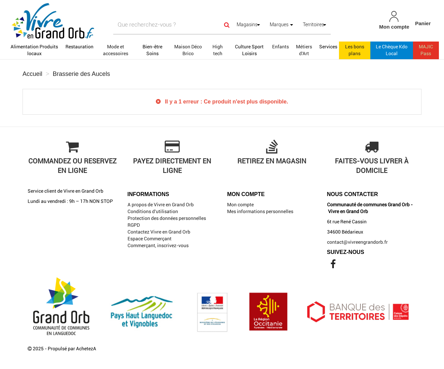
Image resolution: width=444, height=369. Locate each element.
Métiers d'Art (304, 50)
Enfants (280, 46)
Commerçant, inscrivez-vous (158, 245)
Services (328, 46)
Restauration (79, 46)
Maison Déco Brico (188, 50)
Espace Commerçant (150, 238)
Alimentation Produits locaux (34, 50)
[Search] (227, 24)
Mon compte (240, 204)
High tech (217, 50)
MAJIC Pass (426, 50)
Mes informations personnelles (260, 211)
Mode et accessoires (115, 50)
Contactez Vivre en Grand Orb (159, 232)
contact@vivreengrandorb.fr (357, 242)
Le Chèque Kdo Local (392, 50)
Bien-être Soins (152, 50)
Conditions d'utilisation (153, 211)
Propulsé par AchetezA (72, 348)
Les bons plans (354, 50)
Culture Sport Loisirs (249, 50)
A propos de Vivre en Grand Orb (161, 204)
